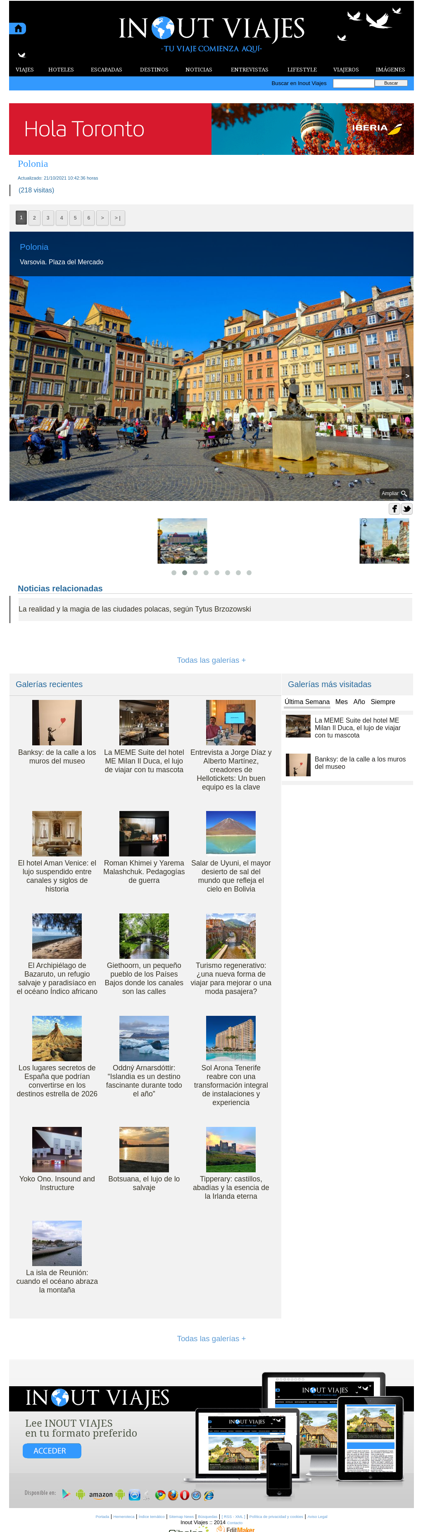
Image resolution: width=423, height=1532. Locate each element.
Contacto (234, 1523)
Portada (102, 1517)
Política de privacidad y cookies (276, 1517)
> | (118, 218)
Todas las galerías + (211, 660)
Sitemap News (181, 1517)
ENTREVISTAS (250, 69)
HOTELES (61, 69)
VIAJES (25, 69)
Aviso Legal (317, 1517)
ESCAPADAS (106, 69)
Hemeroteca (124, 1517)
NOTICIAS (198, 69)
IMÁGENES (390, 69)
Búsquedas (208, 1517)
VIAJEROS (346, 69)
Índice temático (152, 1517)
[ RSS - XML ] (233, 1517)
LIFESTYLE (302, 69)
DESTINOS (154, 69)
